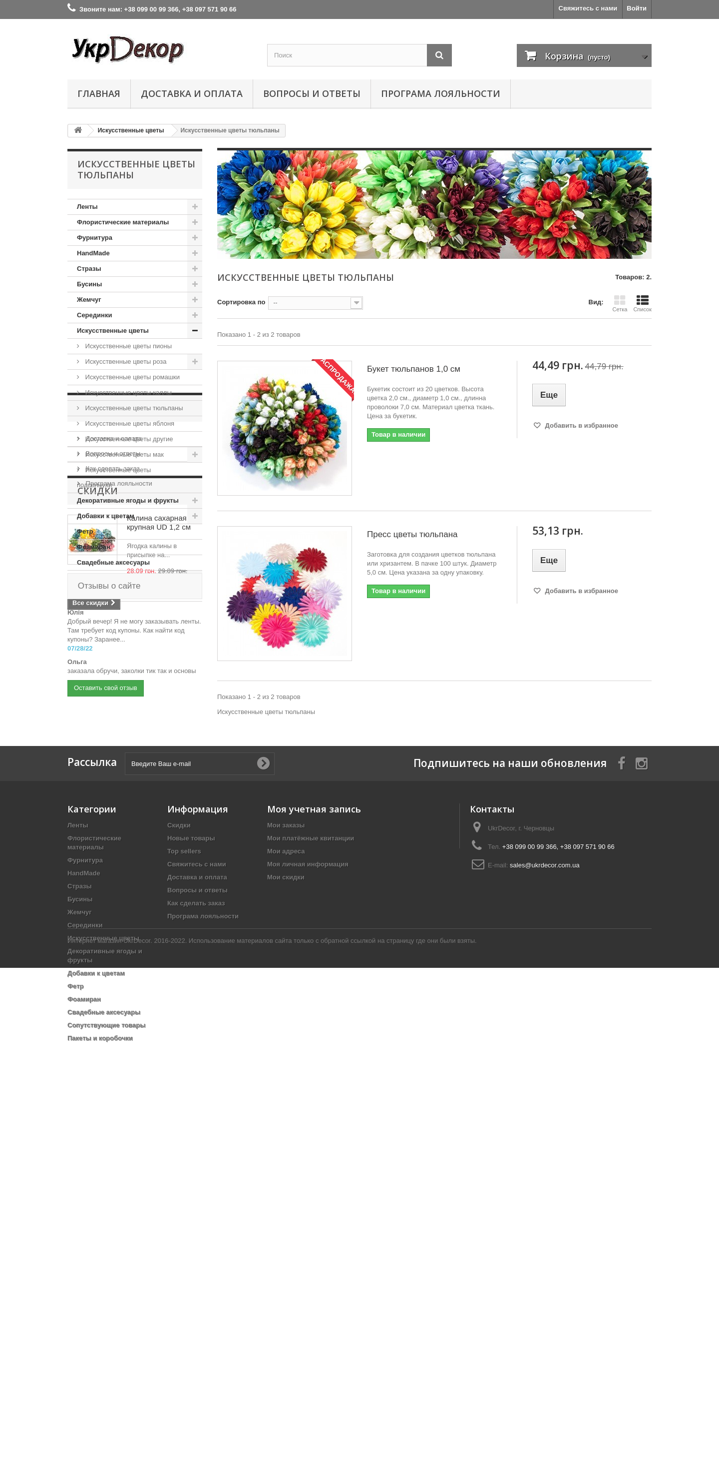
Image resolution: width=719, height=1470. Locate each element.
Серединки (94, 315)
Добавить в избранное (580, 425)
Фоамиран (93, 547)
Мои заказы (286, 1194)
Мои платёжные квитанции (310, 1207)
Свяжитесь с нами (588, 8)
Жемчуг (89, 299)
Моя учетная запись (314, 1178)
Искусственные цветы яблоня (128, 423)
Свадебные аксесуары (113, 562)
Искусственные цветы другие (128, 439)
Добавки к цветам (105, 516)
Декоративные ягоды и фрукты (128, 500)
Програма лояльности (440, 93)
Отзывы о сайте (107, 887)
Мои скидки (286, 1246)
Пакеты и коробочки (109, 593)
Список (642, 303)
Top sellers (184, 1220)
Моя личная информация (308, 1233)
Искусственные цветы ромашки (131, 377)
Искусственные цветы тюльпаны (133, 408)
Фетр (85, 531)
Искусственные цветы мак (123, 454)
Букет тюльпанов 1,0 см (413, 369)
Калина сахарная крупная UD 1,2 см (159, 772)
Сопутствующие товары (116, 578)
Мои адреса (286, 1220)
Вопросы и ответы (311, 93)
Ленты (87, 206)
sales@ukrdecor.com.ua (545, 1234)
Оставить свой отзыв (105, 1066)
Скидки (97, 741)
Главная (98, 93)
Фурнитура (94, 237)
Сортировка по (241, 302)
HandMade (93, 253)
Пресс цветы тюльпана (412, 534)
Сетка (619, 303)
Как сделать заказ (112, 688)
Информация (112, 632)
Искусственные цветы (113, 330)
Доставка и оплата (192, 93)
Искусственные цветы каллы (127, 392)
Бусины (89, 284)
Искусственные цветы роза (125, 361)
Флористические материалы (123, 222)
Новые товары (191, 1207)
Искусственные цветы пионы (127, 346)
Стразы (89, 268)
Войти (637, 8)
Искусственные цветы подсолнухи (114, 477)
